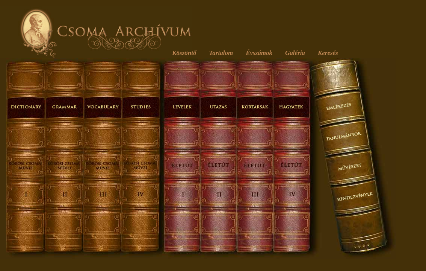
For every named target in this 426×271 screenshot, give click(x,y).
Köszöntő (184, 52)
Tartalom (221, 52)
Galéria (295, 52)
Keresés (328, 52)
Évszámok (259, 52)
